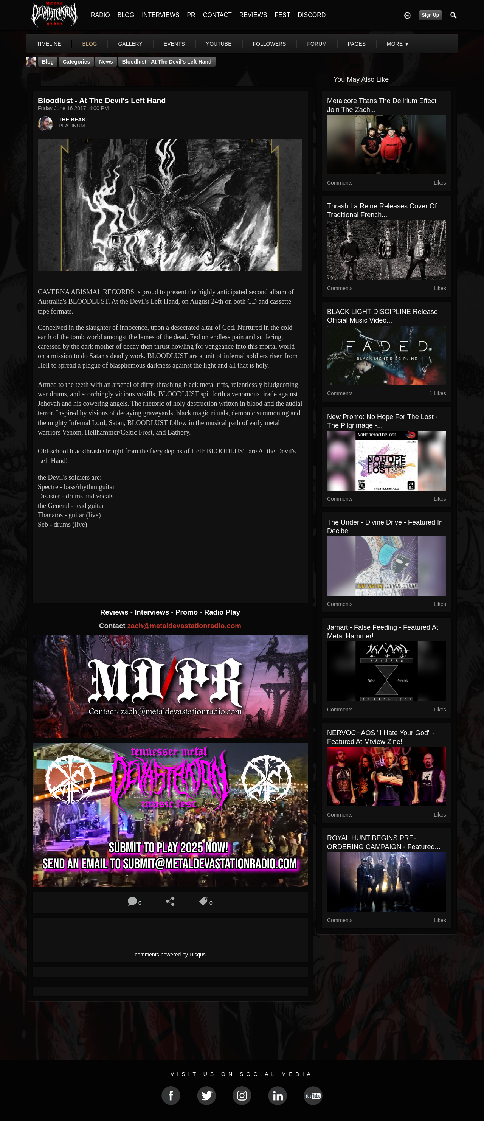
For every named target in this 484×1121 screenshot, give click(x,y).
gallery (130, 44)
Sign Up (430, 15)
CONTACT (217, 15)
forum (316, 44)
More (398, 44)
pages (357, 44)
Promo (187, 612)
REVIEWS (253, 15)
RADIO (100, 15)
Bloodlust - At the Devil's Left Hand (167, 62)
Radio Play (222, 612)
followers (269, 44)
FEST (282, 15)
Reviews (115, 612)
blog (89, 44)
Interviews (153, 612)
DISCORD (312, 15)
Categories (76, 62)
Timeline (49, 44)
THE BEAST (73, 119)
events (174, 44)
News (106, 62)
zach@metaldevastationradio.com (184, 626)
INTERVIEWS (160, 15)
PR (191, 15)
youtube (219, 44)
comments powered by (170, 955)
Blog (48, 62)
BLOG (126, 15)
